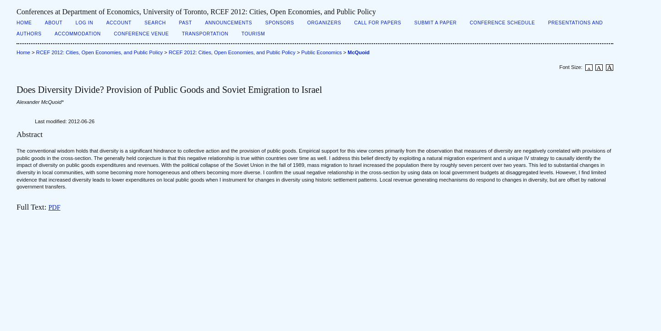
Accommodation (78, 33)
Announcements (228, 22)
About (53, 22)
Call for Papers (378, 22)
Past (185, 22)
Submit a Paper (436, 22)
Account (118, 22)
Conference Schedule (502, 22)
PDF (54, 207)
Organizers (324, 22)
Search (155, 22)
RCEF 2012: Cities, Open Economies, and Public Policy (99, 52)
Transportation (205, 33)
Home (24, 22)
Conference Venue (141, 33)
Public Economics (321, 52)
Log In (84, 22)
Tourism (253, 33)
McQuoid (358, 52)
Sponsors (279, 22)
